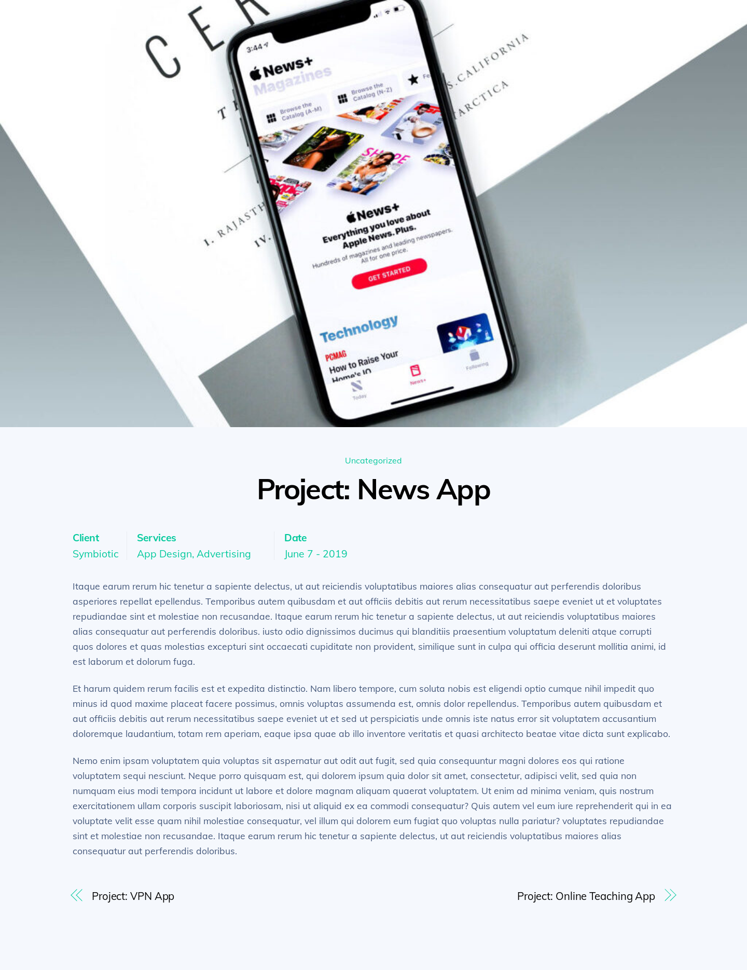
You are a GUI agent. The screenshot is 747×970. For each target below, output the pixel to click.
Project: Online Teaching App (586, 896)
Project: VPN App (133, 896)
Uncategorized (373, 460)
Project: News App (373, 489)
